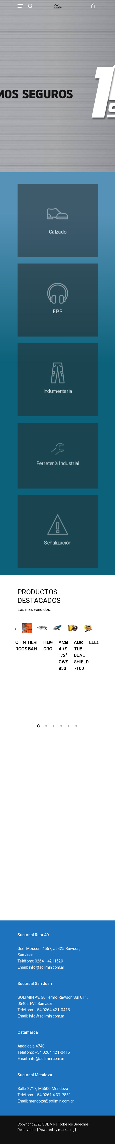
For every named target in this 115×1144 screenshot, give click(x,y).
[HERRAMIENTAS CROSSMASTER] (42, 628)
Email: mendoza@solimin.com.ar (46, 1101)
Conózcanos (29, 896)
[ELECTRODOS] (88, 628)
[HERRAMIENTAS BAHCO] (27, 628)
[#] (57, 231)
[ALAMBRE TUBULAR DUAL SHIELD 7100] (73, 628)
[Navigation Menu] (20, 6)
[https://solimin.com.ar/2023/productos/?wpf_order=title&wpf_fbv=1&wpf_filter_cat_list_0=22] (57, 393)
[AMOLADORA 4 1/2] (57, 628)
